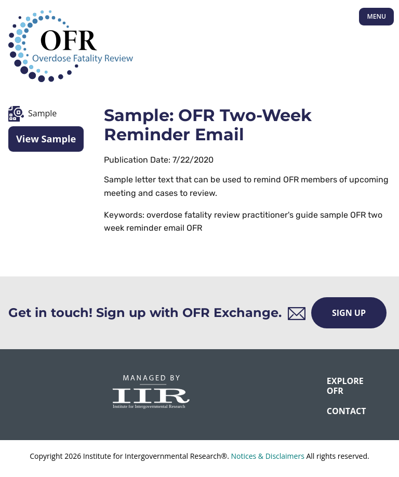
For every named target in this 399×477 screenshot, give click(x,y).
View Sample (46, 138)
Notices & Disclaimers (267, 456)
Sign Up (349, 313)
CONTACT (333, 411)
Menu (376, 16)
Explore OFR (333, 385)
